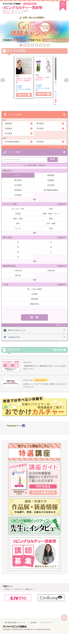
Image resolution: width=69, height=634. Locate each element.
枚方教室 (8, 133)
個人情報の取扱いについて (15, 622)
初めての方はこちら (17, 330)
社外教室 (18, 195)
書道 (51, 219)
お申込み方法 (14, 337)
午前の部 (18, 270)
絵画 (51, 209)
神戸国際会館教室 (12, 142)
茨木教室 (40, 128)
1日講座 (34, 294)
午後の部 (51, 270)
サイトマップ (47, 622)
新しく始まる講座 (34, 289)
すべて (18, 175)
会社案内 (33, 622)
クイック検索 (14, 152)
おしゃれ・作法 (18, 209)
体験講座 (34, 299)
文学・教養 (50, 223)
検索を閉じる (59, 325)
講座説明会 (34, 304)
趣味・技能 (17, 219)
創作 (18, 223)
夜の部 (18, 275)
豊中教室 (40, 123)
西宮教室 (40, 142)
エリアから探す (15, 114)
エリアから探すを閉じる (56, 147)
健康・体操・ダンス (51, 214)
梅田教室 (8, 123)
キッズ (18, 228)
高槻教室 (8, 128)
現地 (51, 228)
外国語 (18, 214)
